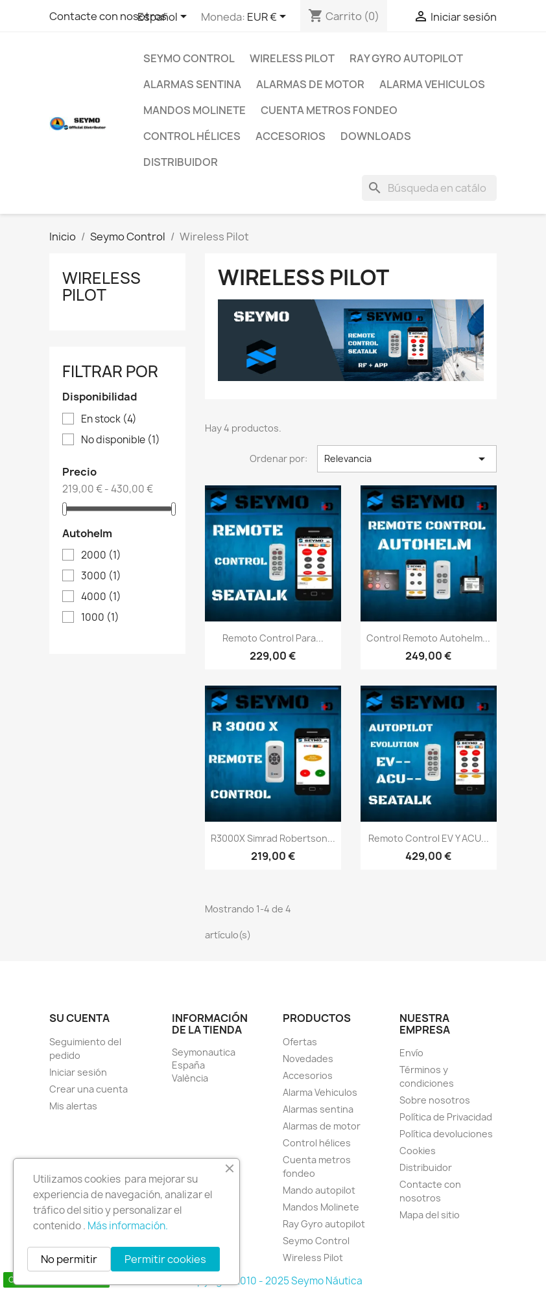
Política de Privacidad (445, 1117)
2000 (101, 555)
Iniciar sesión (78, 1072)
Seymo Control (189, 58)
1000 (100, 617)
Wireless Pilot (292, 58)
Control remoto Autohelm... (428, 638)
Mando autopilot (319, 1190)
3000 (101, 576)
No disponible (120, 440)
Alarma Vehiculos (432, 84)
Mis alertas (73, 1106)
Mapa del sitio (429, 1215)
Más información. (128, 1226)
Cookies (417, 1150)
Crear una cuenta (88, 1089)
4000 (101, 596)
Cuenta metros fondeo (329, 110)
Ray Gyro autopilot (406, 58)
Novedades (308, 1058)
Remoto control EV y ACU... (428, 838)
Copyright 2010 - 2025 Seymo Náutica (273, 1281)
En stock (109, 419)
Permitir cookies (165, 1259)
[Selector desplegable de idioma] (164, 17)
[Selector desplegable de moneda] (269, 17)
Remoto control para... (273, 638)
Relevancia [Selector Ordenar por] (407, 459)
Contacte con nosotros (108, 16)
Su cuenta (79, 1018)
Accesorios (290, 136)
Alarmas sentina (192, 84)
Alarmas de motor (310, 84)
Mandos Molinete (194, 110)
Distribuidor (180, 162)
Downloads (375, 136)
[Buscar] (429, 188)
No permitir (69, 1259)
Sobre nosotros (434, 1100)
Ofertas (300, 1042)
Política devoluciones (446, 1134)
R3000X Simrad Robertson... (273, 838)
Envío (411, 1053)
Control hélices (192, 136)
